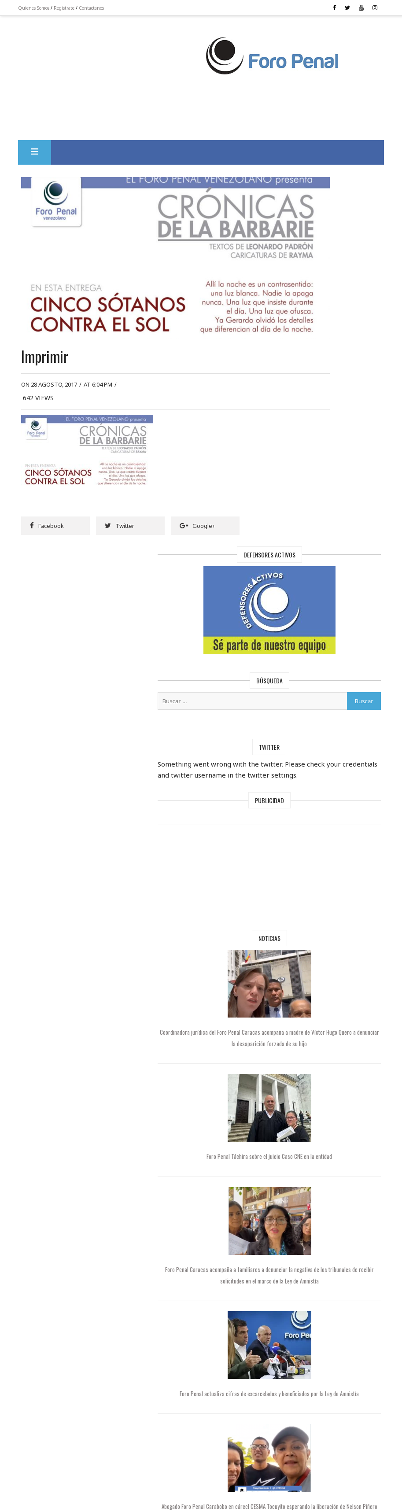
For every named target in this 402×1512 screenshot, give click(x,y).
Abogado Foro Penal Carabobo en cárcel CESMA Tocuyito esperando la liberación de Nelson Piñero (326, 1146)
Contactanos (109, 8)
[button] (52, 148)
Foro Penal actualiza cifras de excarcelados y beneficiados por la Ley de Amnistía (327, 1029)
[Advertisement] (139, 53)
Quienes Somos (51, 8)
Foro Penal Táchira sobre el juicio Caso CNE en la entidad (327, 782)
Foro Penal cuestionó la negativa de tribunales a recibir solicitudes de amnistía (327, 1263)
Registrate (82, 8)
